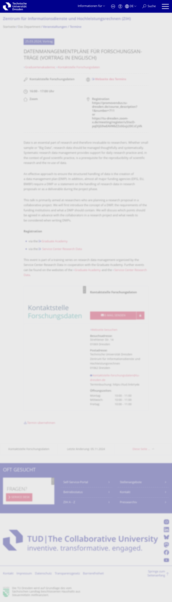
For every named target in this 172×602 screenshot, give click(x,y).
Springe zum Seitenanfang (156, 573)
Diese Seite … (141, 449)
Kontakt (125, 492)
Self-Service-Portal (75, 482)
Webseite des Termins (110, 79)
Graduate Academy (54, 241)
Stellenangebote (131, 482)
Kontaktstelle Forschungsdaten (79, 67)
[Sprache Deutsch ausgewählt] (130, 6)
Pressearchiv (128, 502)
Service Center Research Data (61, 249)
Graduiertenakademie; (40, 67)
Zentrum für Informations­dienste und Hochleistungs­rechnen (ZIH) (67, 19)
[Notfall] (113, 6)
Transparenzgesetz (67, 573)
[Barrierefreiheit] (120, 6)
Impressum (24, 573)
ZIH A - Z (69, 502)
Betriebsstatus (73, 492)
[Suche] (149, 6)
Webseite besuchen (104, 330)
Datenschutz (43, 573)
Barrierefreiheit (93, 573)
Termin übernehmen (41, 423)
